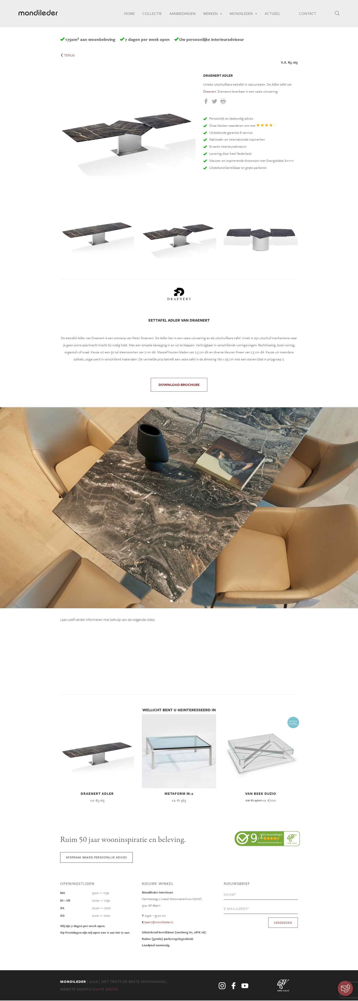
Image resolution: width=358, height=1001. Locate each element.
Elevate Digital (104, 989)
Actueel (271, 14)
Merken (211, 14)
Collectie (150, 14)
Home (127, 14)
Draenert (209, 91)
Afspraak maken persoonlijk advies (96, 857)
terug (67, 55)
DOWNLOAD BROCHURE (179, 384)
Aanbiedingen (181, 14)
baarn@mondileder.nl (158, 922)
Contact (306, 14)
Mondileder (241, 14)
